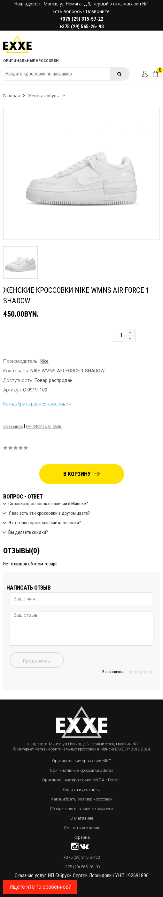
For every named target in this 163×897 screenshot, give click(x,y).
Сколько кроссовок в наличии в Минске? (48, 503)
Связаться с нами (81, 827)
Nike (44, 361)
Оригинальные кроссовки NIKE (81, 760)
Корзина (82, 837)
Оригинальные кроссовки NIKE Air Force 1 (81, 780)
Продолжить (37, 661)
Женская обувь (43, 95)
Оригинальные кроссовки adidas (81, 770)
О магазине (81, 818)
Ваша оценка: (113, 672)
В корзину (81, 473)
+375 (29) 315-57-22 (81, 19)
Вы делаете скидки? (28, 532)
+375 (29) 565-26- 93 (81, 27)
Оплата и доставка (81, 789)
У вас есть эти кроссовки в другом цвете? (49, 513)
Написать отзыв (44, 426)
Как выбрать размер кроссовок (37, 403)
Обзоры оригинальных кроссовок (81, 808)
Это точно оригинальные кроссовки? (44, 523)
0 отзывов (13, 426)
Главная (11, 95)
